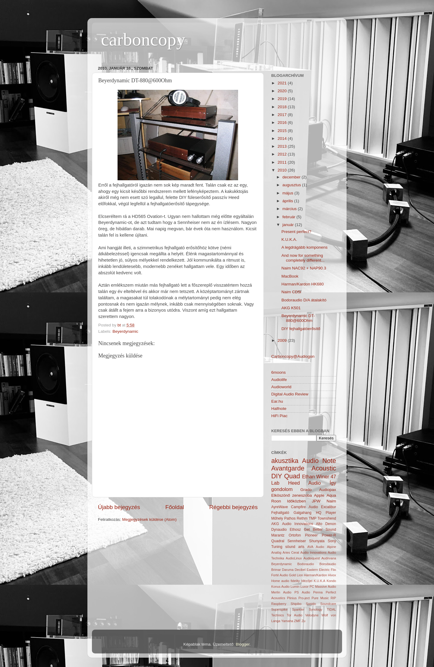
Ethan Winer (315, 476)
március (290, 208)
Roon (276, 501)
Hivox (332, 575)
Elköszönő (280, 495)
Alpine (331, 547)
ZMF (297, 621)
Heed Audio (304, 483)
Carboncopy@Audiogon (293, 356)
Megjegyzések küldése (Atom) (149, 519)
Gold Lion (296, 575)
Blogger (243, 644)
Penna (317, 592)
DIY (276, 476)
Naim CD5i (291, 292)
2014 (283, 138)
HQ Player (326, 513)
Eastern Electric (318, 569)
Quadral (277, 541)
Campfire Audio (304, 507)
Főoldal (174, 507)
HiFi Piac (279, 416)
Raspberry (278, 604)
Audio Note (319, 460)
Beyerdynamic (125, 331)
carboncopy (143, 39)
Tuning (276, 547)
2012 (283, 154)
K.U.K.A (319, 581)
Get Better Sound (320, 529)
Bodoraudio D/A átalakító (303, 300)
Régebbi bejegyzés (233, 507)
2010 (283, 170)
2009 (283, 340)
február (289, 217)
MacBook (289, 276)
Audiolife (279, 379)
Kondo (331, 581)
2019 (283, 98)
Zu (304, 621)
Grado (306, 489)
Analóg (276, 552)
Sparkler (298, 609)
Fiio (333, 569)
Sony (332, 541)
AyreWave (279, 507)
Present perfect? (296, 231)
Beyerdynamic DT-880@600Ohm (298, 318)
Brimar (276, 569)
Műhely (277, 518)
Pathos (290, 518)
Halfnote (278, 408)
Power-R (329, 535)
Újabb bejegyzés (119, 507)
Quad (292, 476)
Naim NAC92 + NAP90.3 (303, 268)
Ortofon (295, 535)
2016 (283, 122)
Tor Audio (295, 615)
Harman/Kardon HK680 (302, 284)
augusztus (292, 185)
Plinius (292, 598)
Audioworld (281, 387)
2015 (283, 130)
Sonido (311, 604)
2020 (283, 91)
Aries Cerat (291, 552)
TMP (312, 518)
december (292, 177)
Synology (315, 609)
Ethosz (295, 529)
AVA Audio (315, 547)
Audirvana (328, 558)
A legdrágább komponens (304, 247)
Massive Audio (325, 586)
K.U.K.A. (289, 239)
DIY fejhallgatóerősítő (300, 328)
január (288, 224)
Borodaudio (327, 564)
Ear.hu (277, 401)
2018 (283, 107)
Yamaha (287, 621)
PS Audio (302, 592)
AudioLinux (294, 558)
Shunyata (317, 541)
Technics (277, 615)
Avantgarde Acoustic (303, 468)
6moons (278, 372)
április (288, 201)
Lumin (295, 586)
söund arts (294, 547)
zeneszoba (302, 495)
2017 (283, 114)
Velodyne (312, 615)
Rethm (302, 518)
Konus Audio (280, 586)
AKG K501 (291, 308)
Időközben (296, 501)
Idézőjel (306, 581)
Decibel (300, 569)
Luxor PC (307, 586)
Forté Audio (279, 575)
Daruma (288, 569)
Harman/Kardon (315, 575)
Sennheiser (297, 541)
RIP (333, 598)
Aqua (331, 495)
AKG (275, 524)
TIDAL (331, 609)
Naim (331, 501)
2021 (283, 83)
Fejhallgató (280, 513)
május (288, 193)
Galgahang (302, 513)
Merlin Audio (281, 592)
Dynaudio (279, 529)
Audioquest (311, 558)
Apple (319, 495)
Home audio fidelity (285, 581)
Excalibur (328, 507)
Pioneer (311, 535)
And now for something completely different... (303, 258)
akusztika (284, 460)
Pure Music (320, 598)
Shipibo (296, 604)
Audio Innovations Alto (302, 524)
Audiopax (327, 489)
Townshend (327, 518)
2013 (283, 146)
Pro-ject (304, 598)
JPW (316, 501)
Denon (330, 524)
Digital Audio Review (289, 394)
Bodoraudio (305, 564)
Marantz (278, 535)
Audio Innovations (313, 552)
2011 (283, 162)
